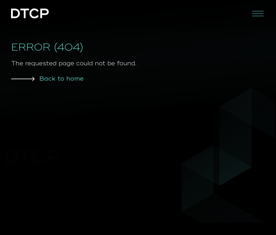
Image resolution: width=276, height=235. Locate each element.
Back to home (61, 78)
